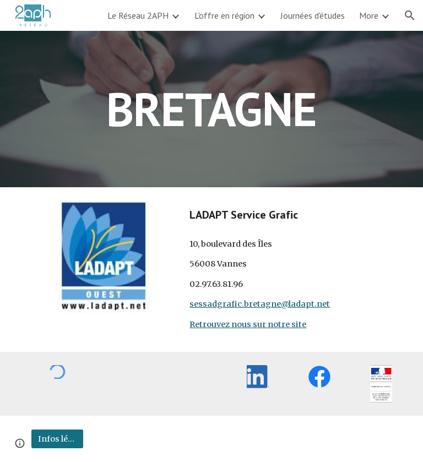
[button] (410, 15)
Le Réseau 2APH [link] (138, 15)
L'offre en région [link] (224, 15)
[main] (211, 109)
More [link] (368, 15)
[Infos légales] (57, 439)
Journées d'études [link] (312, 15)
